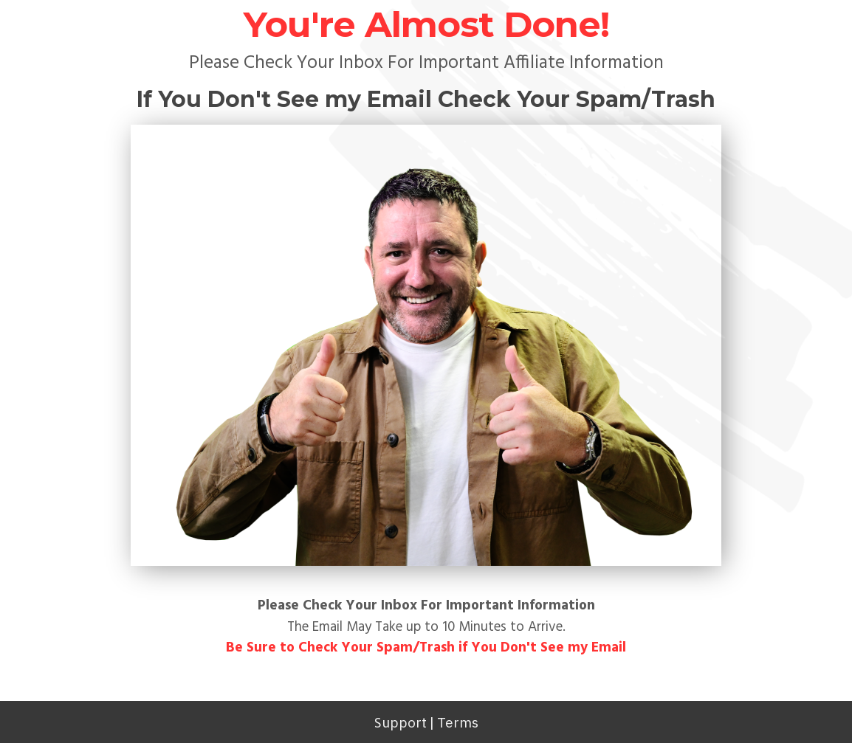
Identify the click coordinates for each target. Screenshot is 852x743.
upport (404, 722)
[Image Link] (426, 346)
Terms (457, 722)
